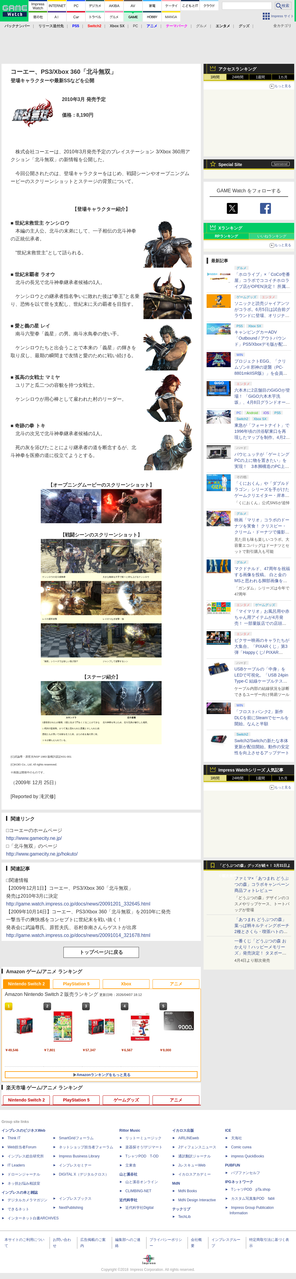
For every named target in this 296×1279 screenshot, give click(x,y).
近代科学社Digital (139, 1208)
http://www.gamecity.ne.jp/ (34, 838)
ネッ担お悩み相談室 (24, 1183)
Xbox (126, 983)
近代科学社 (128, 1200)
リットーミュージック (143, 1138)
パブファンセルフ (245, 1173)
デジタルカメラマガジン (27, 1200)
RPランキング (226, 236)
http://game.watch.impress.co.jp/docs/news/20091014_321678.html (78, 935)
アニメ (176, 983)
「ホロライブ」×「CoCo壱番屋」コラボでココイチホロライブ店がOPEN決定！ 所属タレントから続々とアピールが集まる (262, 286)
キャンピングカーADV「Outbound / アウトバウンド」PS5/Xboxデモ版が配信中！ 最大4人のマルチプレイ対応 (261, 344)
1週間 (260, 77)
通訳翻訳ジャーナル (194, 1156)
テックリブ (181, 1209)
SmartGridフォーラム (76, 1138)
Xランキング (230, 228)
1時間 (215, 77)
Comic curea (241, 1147)
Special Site (230, 164)
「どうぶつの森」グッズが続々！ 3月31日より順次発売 (254, 867)
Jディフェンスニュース (197, 1147)
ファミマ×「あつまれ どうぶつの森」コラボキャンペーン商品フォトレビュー (261, 884)
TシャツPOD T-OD (142, 1156)
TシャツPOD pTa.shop (250, 1189)
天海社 (236, 1138)
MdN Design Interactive (197, 1200)
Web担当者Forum (22, 1147)
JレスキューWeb (191, 1165)
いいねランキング (271, 236)
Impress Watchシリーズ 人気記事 (250, 770)
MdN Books (187, 1191)
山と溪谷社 (128, 1174)
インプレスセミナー (75, 1165)
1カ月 (283, 77)
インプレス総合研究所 (26, 1156)
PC (135, 26)
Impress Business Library (79, 1156)
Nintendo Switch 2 (26, 983)
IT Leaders (16, 1165)
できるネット (18, 1209)
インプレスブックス (75, 1198)
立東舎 (130, 1165)
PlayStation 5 (76, 983)
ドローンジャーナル (24, 1174)
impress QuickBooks (247, 1156)
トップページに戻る (101, 952)
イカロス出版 (183, 1130)
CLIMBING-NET (138, 1191)
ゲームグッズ (126, 1100)
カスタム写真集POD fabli (253, 1198)
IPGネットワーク (239, 1182)
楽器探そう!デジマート (143, 1147)
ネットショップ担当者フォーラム (86, 1147)
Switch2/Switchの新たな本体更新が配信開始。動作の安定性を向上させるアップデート (261, 746)
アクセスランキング (237, 69)
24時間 (237, 77)
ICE (228, 1130)
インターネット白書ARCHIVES (33, 1218)
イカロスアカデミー (194, 1174)
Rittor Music (129, 1130)
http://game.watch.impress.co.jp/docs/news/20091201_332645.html (78, 903)
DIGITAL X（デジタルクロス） (84, 1174)
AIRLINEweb (188, 1138)
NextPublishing (71, 1208)
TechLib (184, 1217)
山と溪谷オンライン (141, 1182)
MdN (176, 1183)
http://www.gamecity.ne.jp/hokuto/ (42, 853)
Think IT (14, 1138)
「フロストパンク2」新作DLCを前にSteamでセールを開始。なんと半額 (261, 717)
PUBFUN (232, 1165)
